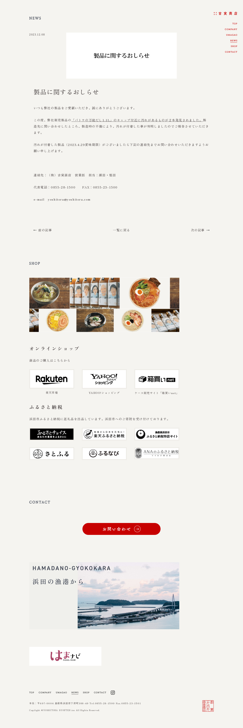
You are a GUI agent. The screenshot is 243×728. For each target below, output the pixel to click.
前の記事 (45, 230)
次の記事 (198, 230)
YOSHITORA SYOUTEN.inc (59, 716)
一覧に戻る (121, 230)
